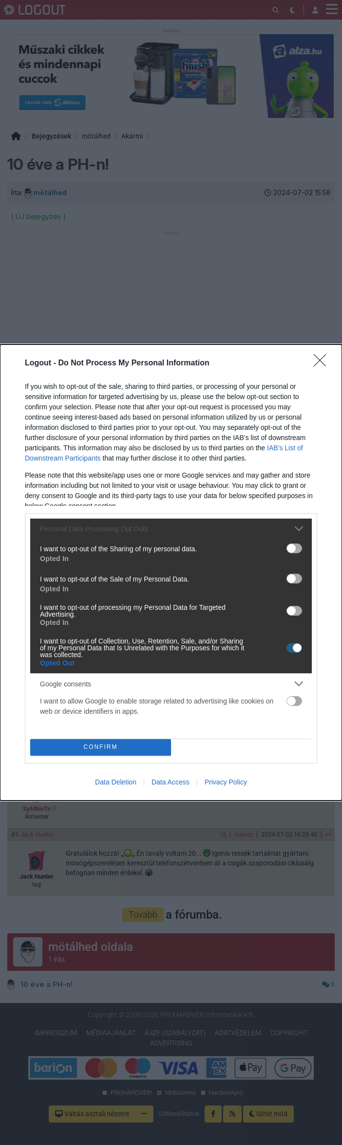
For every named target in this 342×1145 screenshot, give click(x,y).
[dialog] (171, 572)
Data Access (171, 782)
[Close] (323, 363)
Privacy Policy (226, 782)
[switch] (294, 548)
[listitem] (171, 528)
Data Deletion (115, 782)
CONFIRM (100, 747)
